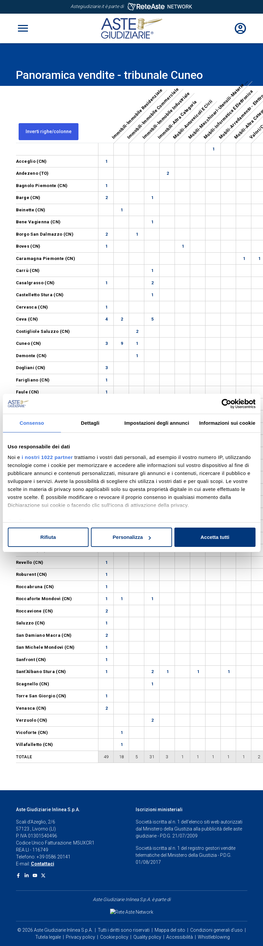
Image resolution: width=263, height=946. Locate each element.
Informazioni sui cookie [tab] (227, 423)
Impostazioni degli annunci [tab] (156, 423)
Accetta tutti (214, 537)
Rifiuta (48, 537)
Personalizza (132, 537)
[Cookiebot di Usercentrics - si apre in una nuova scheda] (226, 404)
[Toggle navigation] (23, 28)
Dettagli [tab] (90, 423)
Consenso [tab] (32, 423)
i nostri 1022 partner (47, 457)
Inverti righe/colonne (48, 131)
